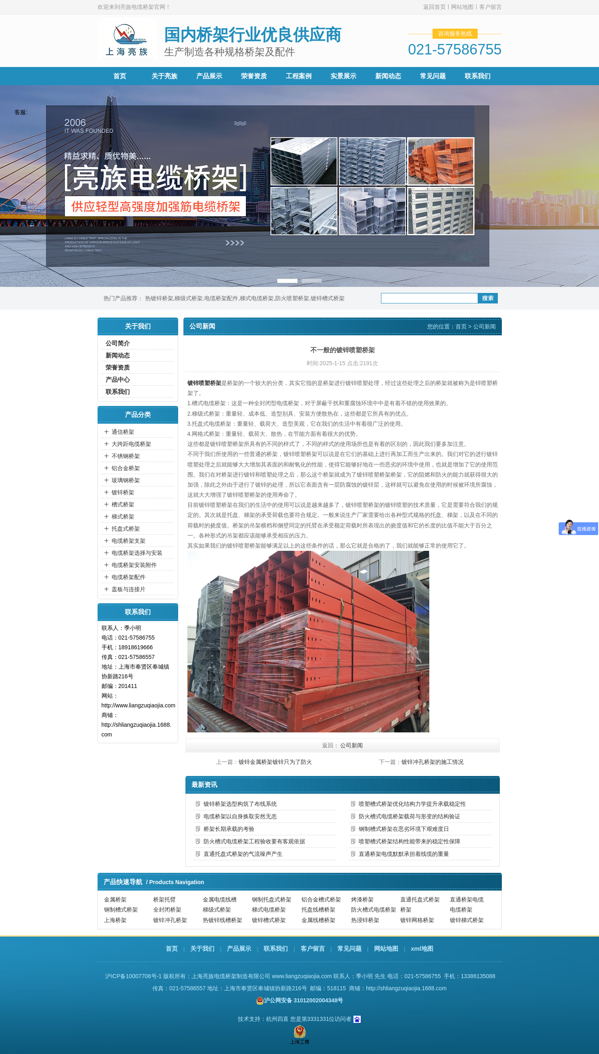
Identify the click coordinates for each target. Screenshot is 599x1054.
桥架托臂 (164, 899)
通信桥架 (123, 432)
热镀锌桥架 (159, 298)
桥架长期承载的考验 (229, 829)
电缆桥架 (461, 909)
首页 (119, 76)
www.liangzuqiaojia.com (302, 976)
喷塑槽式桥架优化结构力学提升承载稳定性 (412, 804)
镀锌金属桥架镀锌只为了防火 (275, 762)
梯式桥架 (123, 516)
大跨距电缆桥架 (131, 444)
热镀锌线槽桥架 (222, 920)
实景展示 (343, 76)
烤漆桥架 (362, 899)
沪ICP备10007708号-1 (133, 976)
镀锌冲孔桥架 (170, 920)
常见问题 (433, 76)
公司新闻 (484, 326)
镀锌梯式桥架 (467, 920)
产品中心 (118, 379)
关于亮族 (164, 76)
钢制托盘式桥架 (271, 899)
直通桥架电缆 (467, 899)
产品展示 (209, 76)
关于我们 (202, 948)
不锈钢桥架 (126, 456)
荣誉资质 (254, 76)
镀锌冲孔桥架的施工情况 (432, 762)
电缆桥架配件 (221, 298)
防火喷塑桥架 (292, 298)
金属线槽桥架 (318, 920)
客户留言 (490, 7)
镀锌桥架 (123, 492)
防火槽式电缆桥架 (373, 909)
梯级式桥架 (189, 298)
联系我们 (478, 76)
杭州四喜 (277, 1019)
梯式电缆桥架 (257, 298)
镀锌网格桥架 (417, 920)
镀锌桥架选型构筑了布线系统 (240, 804)
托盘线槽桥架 (318, 909)
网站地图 (462, 7)
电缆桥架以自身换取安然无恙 (240, 816)
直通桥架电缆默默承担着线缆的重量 (404, 854)
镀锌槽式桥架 (328, 298)
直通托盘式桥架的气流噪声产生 (243, 854)
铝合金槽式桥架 (321, 899)
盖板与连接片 (129, 589)
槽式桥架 (123, 504)
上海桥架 (115, 920)
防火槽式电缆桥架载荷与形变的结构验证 (409, 816)
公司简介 (118, 343)
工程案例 (299, 76)
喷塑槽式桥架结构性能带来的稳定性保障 (409, 841)
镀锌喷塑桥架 (204, 383)
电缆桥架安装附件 (134, 565)
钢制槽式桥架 (121, 909)
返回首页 (434, 7)
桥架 (406, 909)
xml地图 (422, 948)
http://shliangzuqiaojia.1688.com (406, 988)
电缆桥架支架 (129, 540)
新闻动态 (388, 76)
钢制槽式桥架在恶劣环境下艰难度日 (404, 829)
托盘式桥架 (126, 528)
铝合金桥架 (126, 468)
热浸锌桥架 (365, 920)
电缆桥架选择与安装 (137, 553)
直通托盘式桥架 (420, 899)
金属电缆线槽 (220, 899)
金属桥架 (115, 899)
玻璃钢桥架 (126, 480)
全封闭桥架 (167, 909)
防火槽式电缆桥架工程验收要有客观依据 (254, 841)
